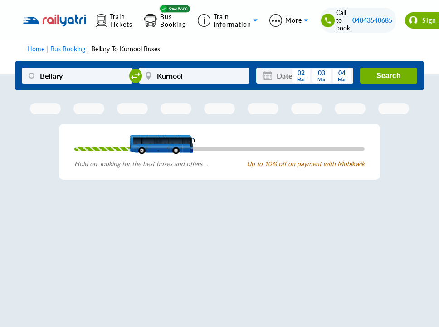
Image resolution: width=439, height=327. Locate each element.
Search (388, 75)
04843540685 (372, 20)
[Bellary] (77, 76)
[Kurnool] (194, 76)
